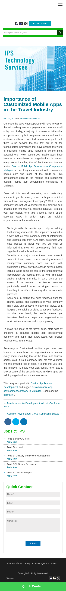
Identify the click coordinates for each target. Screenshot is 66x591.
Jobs (45, 563)
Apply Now (12, 442)
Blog (27, 563)
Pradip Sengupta (30, 118)
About (19, 563)
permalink (9, 394)
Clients (36, 563)
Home (10, 563)
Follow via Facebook (16, 23)
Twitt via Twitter (25, 23)
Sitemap (10, 578)
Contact (54, 563)
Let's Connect (40, 23)
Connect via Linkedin (21, 23)
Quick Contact (33, 586)
